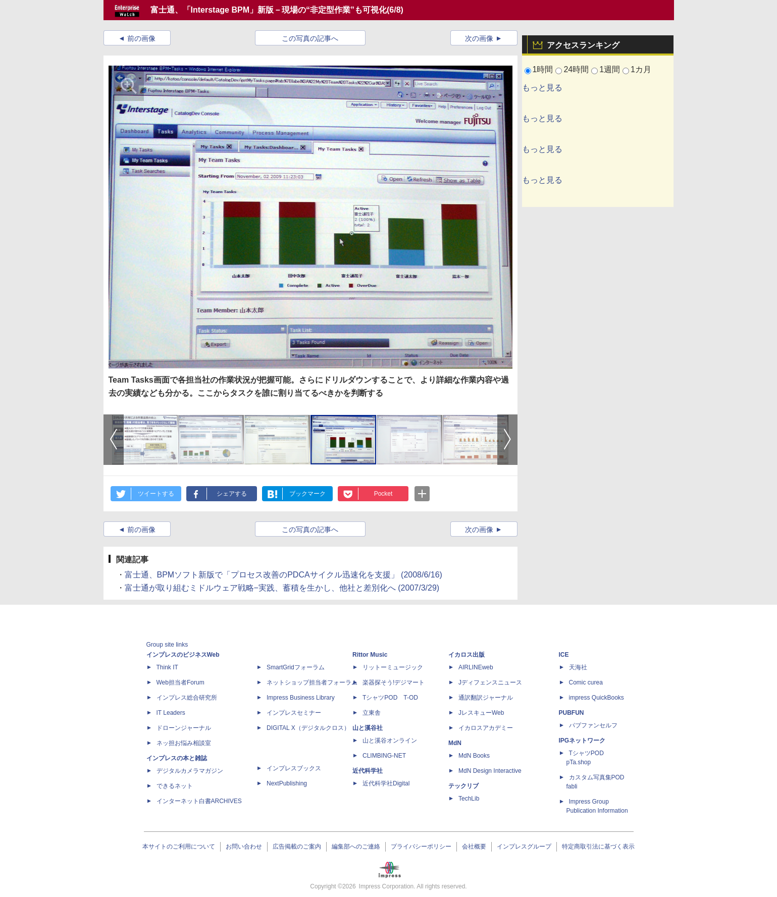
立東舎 (371, 712)
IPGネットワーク (582, 740)
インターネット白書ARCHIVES (199, 801)
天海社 (578, 667)
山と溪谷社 (367, 727)
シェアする (232, 493)
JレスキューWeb (481, 712)
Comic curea (586, 682)
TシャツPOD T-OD (390, 697)
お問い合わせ (244, 846)
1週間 (609, 69)
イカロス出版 (466, 654)
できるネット (175, 785)
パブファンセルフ (593, 725)
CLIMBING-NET (384, 755)
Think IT (167, 667)
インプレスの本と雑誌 (176, 758)
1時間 (543, 69)
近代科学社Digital (385, 783)
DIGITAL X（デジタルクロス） (308, 727)
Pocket (383, 493)
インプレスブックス (294, 768)
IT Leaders (171, 712)
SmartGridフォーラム (296, 667)
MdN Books (474, 755)
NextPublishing (287, 783)
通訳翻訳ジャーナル (485, 697)
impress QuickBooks (596, 697)
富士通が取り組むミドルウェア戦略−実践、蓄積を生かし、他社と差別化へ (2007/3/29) (282, 588)
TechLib (468, 798)
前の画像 (141, 38)
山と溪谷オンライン (389, 740)
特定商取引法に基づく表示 (598, 846)
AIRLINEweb (475, 667)
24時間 (576, 69)
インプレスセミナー (294, 712)
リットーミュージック (392, 667)
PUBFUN (571, 712)
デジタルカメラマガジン (190, 770)
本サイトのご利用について (178, 846)
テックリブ (463, 785)
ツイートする (156, 493)
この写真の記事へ (310, 38)
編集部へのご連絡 (356, 846)
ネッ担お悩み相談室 (184, 743)
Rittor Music (369, 654)
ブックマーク (307, 493)
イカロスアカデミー (485, 727)
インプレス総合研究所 (187, 697)
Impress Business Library (301, 697)
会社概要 (474, 846)
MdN (454, 743)
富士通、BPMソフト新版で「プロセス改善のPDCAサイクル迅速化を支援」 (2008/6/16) (283, 574)
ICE (564, 654)
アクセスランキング (583, 45)
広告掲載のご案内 (297, 846)
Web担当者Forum (180, 682)
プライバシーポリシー (421, 846)
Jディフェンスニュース (490, 682)
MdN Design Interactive (490, 770)
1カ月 (641, 69)
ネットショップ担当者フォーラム (312, 682)
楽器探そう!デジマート (393, 682)
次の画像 (479, 38)
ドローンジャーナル (184, 727)
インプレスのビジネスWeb (183, 654)
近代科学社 (367, 770)
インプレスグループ (524, 846)
